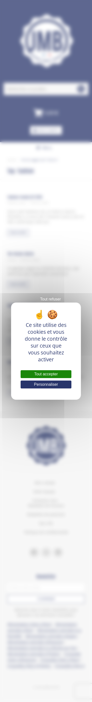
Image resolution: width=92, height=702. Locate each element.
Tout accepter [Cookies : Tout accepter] (46, 374)
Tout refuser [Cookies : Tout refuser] (50, 299)
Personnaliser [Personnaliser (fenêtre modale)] (46, 384)
